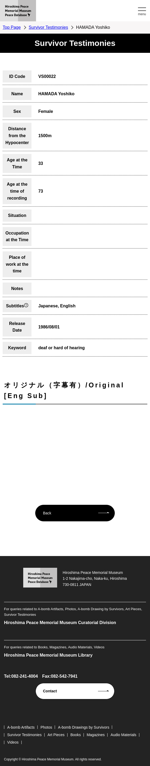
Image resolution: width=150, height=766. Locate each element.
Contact (50, 691)
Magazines (96, 735)
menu (142, 14)
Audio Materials (123, 735)
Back (47, 513)
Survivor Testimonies (48, 27)
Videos (13, 742)
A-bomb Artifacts (21, 727)
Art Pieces (56, 735)
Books (75, 735)
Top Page (12, 27)
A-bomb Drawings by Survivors (83, 727)
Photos (46, 727)
